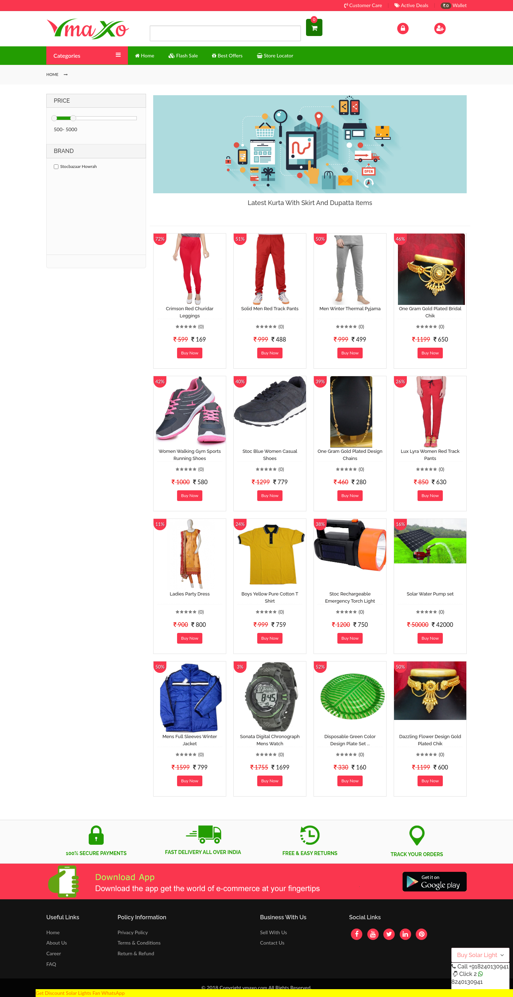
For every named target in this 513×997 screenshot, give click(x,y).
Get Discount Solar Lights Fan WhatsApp (80, 993)
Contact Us (272, 943)
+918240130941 (488, 966)
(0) (201, 326)
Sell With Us (273, 932)
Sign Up (449, 28)
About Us (56, 943)
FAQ (51, 964)
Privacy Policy (133, 932)
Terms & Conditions (139, 943)
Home (52, 932)
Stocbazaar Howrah (75, 166)
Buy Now (189, 353)
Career (53, 953)
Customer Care (363, 5)
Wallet (454, 5)
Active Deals (411, 5)
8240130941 (467, 981)
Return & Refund (136, 953)
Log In (410, 28)
